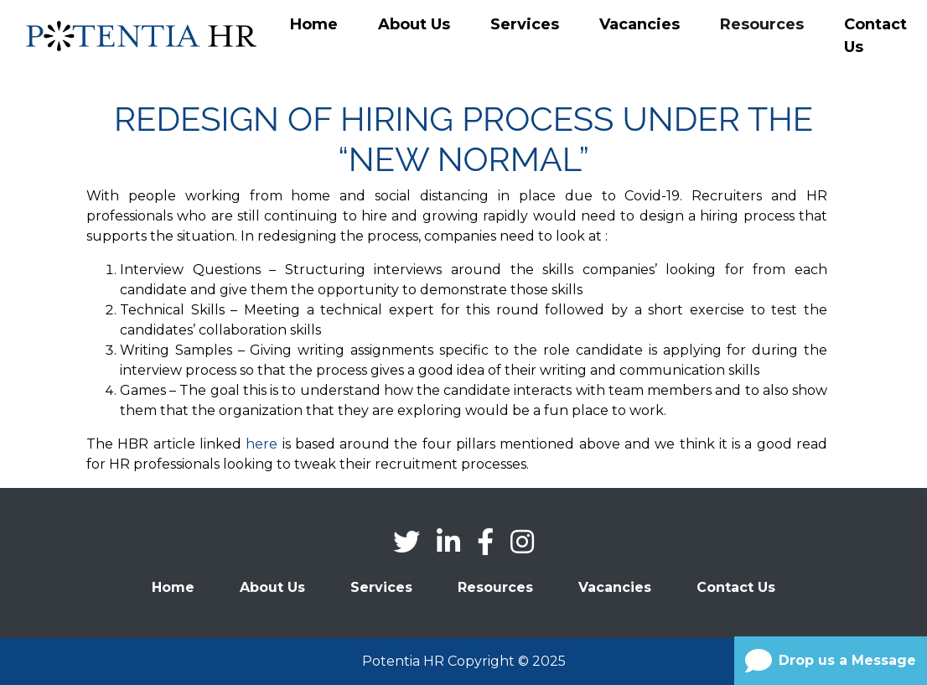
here (261, 444)
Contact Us (875, 35)
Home (314, 24)
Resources (762, 24)
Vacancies (639, 24)
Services (524, 24)
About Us (414, 24)
